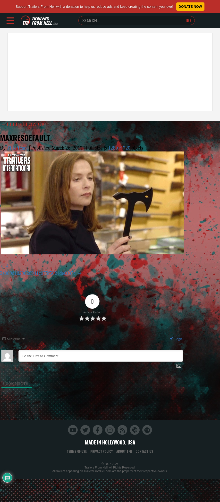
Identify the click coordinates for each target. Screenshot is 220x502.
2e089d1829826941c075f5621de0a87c (38, 273)
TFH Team (17, 148)
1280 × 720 (119, 148)
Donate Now (190, 6)
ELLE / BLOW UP (22, 124)
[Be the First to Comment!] (100, 356)
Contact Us (144, 451)
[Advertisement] (92, 72)
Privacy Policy (101, 451)
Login (176, 339)
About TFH (124, 451)
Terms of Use (77, 451)
